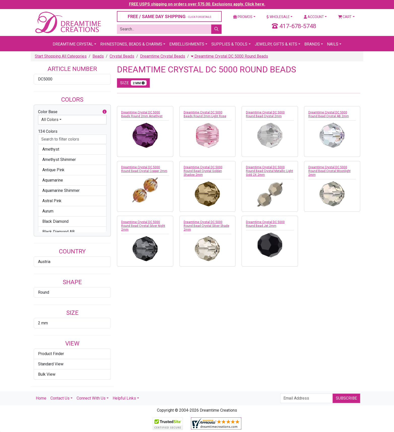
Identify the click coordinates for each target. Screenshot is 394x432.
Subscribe (346, 398)
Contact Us (60, 398)
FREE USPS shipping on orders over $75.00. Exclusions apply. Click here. (197, 4)
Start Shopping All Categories (61, 56)
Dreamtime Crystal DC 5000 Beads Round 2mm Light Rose (205, 114)
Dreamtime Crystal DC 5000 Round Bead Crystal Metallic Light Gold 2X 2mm (269, 171)
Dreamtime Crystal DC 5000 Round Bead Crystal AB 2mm (328, 114)
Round (43, 292)
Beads (98, 56)
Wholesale (278, 17)
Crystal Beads (122, 56)
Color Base (72, 112)
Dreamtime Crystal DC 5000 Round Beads (229, 56)
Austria (44, 261)
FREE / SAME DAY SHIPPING (169, 16)
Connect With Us (91, 398)
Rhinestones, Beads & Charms (131, 44)
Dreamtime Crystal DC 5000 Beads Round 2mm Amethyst (141, 114)
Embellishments (186, 44)
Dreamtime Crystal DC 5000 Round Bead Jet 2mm (265, 224)
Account (314, 17)
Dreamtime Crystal (73, 44)
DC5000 (45, 79)
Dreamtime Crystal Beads (162, 56)
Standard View (50, 364)
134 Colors (47, 131)
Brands (312, 44)
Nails (332, 44)
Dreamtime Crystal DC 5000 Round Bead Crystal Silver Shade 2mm (206, 225)
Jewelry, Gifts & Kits (276, 44)
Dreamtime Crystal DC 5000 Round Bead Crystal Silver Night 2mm (143, 225)
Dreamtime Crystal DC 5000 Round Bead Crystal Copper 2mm (144, 169)
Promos (242, 17)
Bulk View (46, 374)
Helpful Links (124, 398)
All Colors (49, 119)
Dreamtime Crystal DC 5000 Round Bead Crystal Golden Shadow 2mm (203, 171)
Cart (345, 17)
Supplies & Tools (229, 44)
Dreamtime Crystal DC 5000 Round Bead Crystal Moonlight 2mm (329, 171)
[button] (105, 112)
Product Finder (51, 353)
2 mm (43, 323)
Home (41, 398)
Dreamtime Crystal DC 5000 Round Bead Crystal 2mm (265, 114)
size (133, 82)
